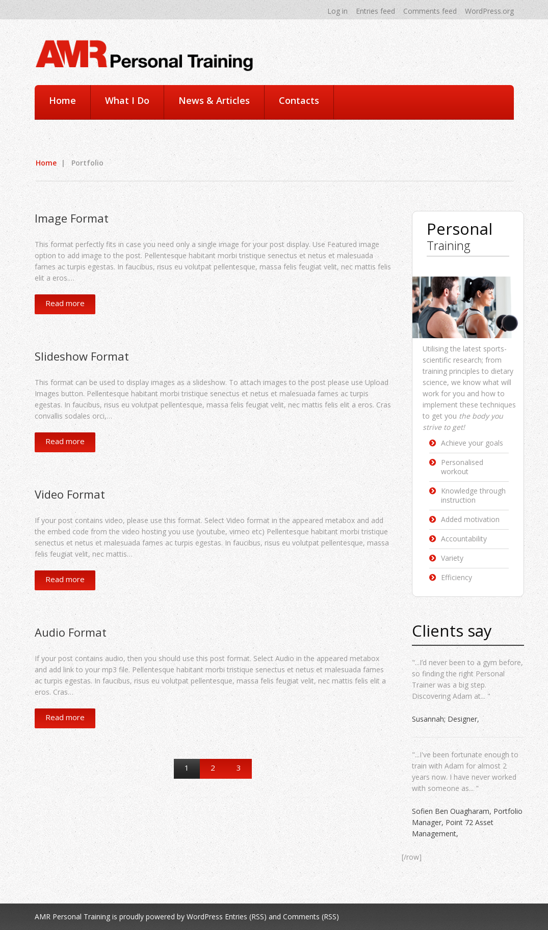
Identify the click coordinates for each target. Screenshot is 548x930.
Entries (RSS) (246, 916)
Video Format (70, 494)
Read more (65, 303)
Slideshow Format (82, 356)
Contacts (299, 100)
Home (62, 100)
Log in (337, 11)
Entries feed (375, 11)
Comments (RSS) (311, 916)
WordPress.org (489, 11)
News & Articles (214, 100)
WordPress (205, 916)
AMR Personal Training (72, 916)
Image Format (72, 218)
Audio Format (71, 632)
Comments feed (430, 11)
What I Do (127, 100)
